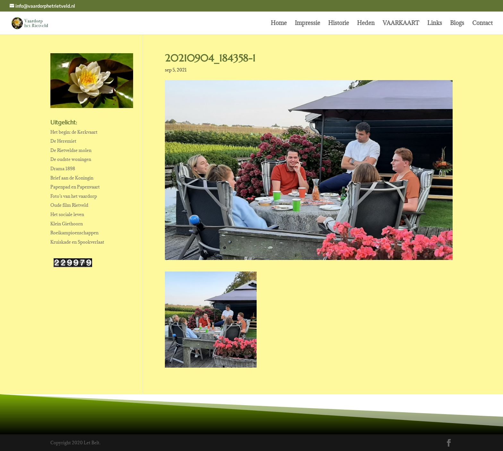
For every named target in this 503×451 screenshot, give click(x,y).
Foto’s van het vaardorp (73, 196)
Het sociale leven (67, 214)
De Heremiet (63, 141)
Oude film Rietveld (69, 205)
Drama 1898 (62, 168)
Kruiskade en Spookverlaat (77, 242)
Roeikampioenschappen (74, 233)
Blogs (457, 24)
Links (434, 24)
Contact (482, 24)
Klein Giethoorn (66, 224)
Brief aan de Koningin (71, 178)
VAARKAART (401, 24)
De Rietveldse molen (70, 150)
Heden (366, 24)
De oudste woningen (70, 159)
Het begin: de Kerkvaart (74, 132)
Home (279, 24)
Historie (338, 24)
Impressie (307, 24)
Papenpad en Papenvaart (75, 187)
